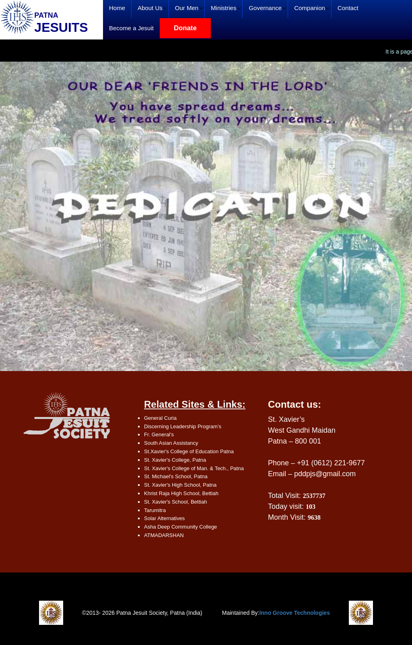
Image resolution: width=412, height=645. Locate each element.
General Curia (160, 418)
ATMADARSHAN (164, 535)
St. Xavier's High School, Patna (180, 485)
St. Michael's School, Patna (176, 476)
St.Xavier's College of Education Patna (189, 451)
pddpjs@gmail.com (325, 474)
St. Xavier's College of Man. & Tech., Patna (194, 468)
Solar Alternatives (164, 518)
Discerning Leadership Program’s (182, 426)
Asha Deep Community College (180, 527)
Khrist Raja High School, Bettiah (181, 493)
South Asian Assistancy (171, 443)
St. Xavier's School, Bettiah (175, 502)
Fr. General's (159, 434)
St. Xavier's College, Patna (175, 460)
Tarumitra (155, 510)
